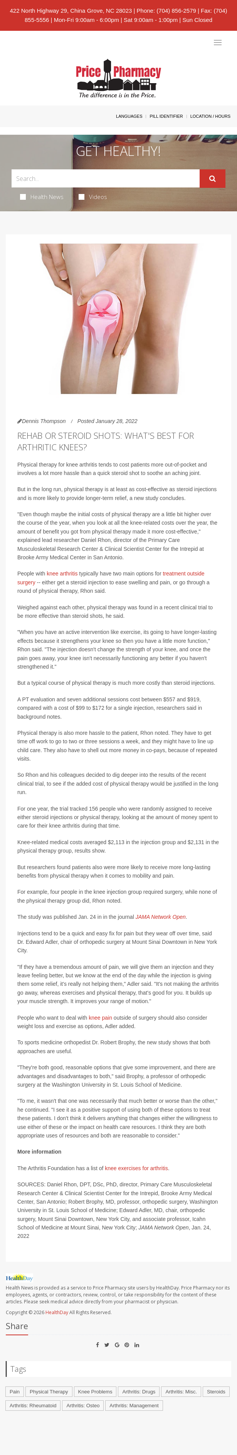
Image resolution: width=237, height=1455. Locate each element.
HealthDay (56, 1312)
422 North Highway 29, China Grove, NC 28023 (71, 10)
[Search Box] (106, 178)
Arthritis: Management (133, 1405)
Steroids (216, 1392)
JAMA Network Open (161, 917)
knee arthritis (62, 573)
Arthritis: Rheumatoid (33, 1405)
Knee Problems (95, 1392)
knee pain (100, 1018)
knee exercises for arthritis (136, 1168)
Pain (15, 1392)
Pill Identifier (166, 116)
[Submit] (212, 178)
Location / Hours (210, 116)
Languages (129, 116)
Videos (93, 197)
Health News (42, 197)
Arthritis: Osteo (82, 1405)
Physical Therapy (49, 1392)
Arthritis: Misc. (181, 1392)
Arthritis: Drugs (138, 1392)
